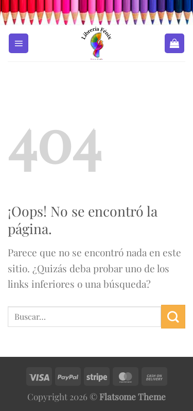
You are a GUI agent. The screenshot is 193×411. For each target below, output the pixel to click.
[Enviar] (173, 316)
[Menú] (18, 44)
